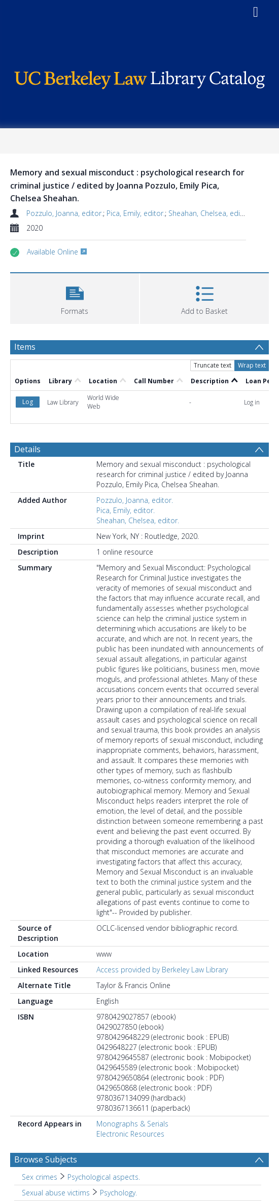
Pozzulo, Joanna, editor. (64, 213)
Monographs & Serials (132, 1124)
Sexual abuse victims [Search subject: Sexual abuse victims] (56, 1192)
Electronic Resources (130, 1134)
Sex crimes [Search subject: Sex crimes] (39, 1177)
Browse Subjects (45, 1159)
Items (25, 346)
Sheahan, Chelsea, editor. (209, 213)
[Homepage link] (139, 77)
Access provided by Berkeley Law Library (162, 969)
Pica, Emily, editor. (136, 213)
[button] (74, 297)
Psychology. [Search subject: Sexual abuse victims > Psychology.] (118, 1192)
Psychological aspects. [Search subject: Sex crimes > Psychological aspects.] (103, 1177)
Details (27, 449)
